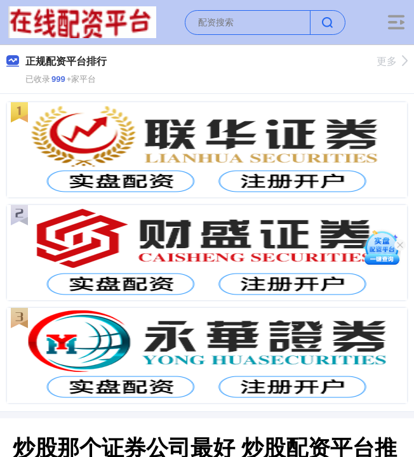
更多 (392, 61)
